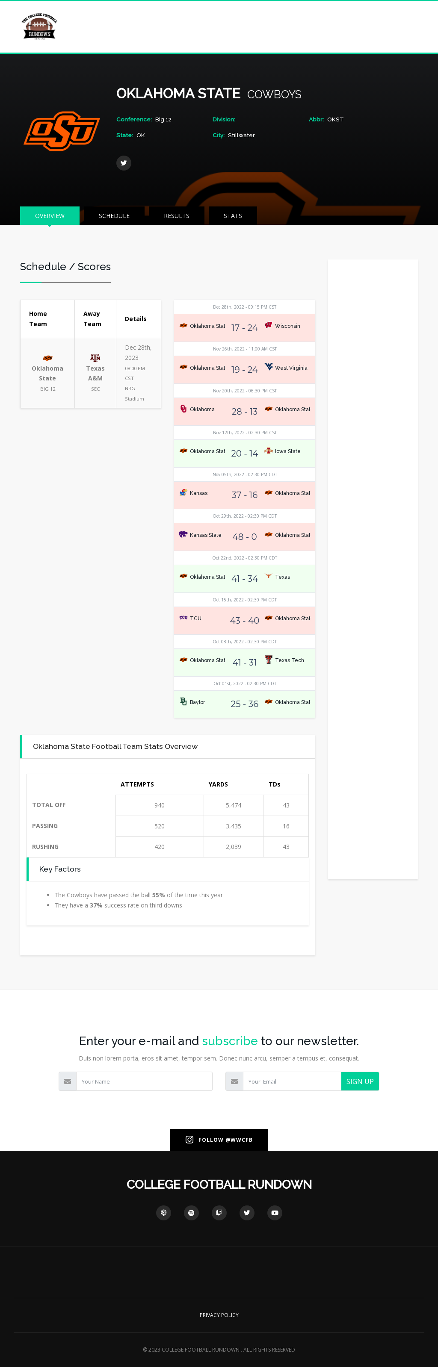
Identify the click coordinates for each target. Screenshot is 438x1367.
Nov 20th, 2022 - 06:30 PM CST (245, 391)
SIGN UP (360, 1081)
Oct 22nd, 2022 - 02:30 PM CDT (244, 558)
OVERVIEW (50, 216)
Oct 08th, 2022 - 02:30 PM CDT (245, 642)
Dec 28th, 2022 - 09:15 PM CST (244, 307)
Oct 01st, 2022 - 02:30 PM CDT (244, 683)
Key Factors (60, 868)
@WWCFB (239, 1139)
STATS (233, 216)
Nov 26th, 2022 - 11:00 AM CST (245, 349)
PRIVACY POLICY (219, 1315)
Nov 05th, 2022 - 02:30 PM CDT (245, 474)
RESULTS (176, 216)
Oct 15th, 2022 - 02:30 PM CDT (245, 600)
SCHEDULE (114, 216)
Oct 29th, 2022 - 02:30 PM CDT (245, 516)
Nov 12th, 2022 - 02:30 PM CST (245, 433)
